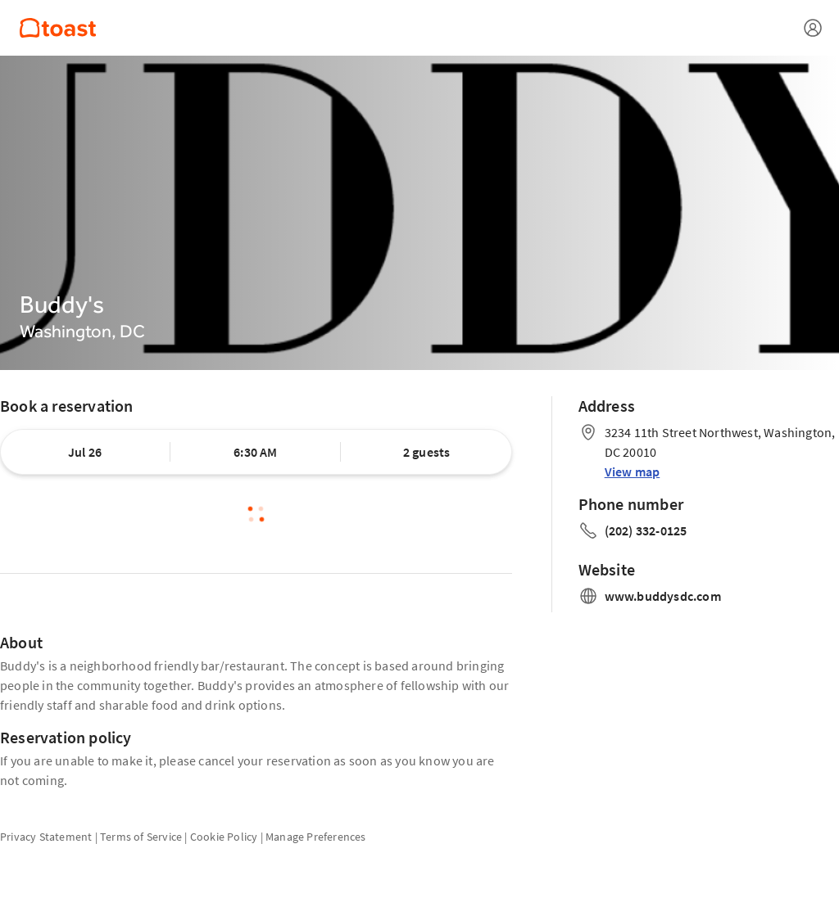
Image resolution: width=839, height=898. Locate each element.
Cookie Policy (224, 836)
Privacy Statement (46, 836)
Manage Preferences (315, 836)
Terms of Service (141, 836)
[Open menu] (812, 27)
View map (632, 471)
